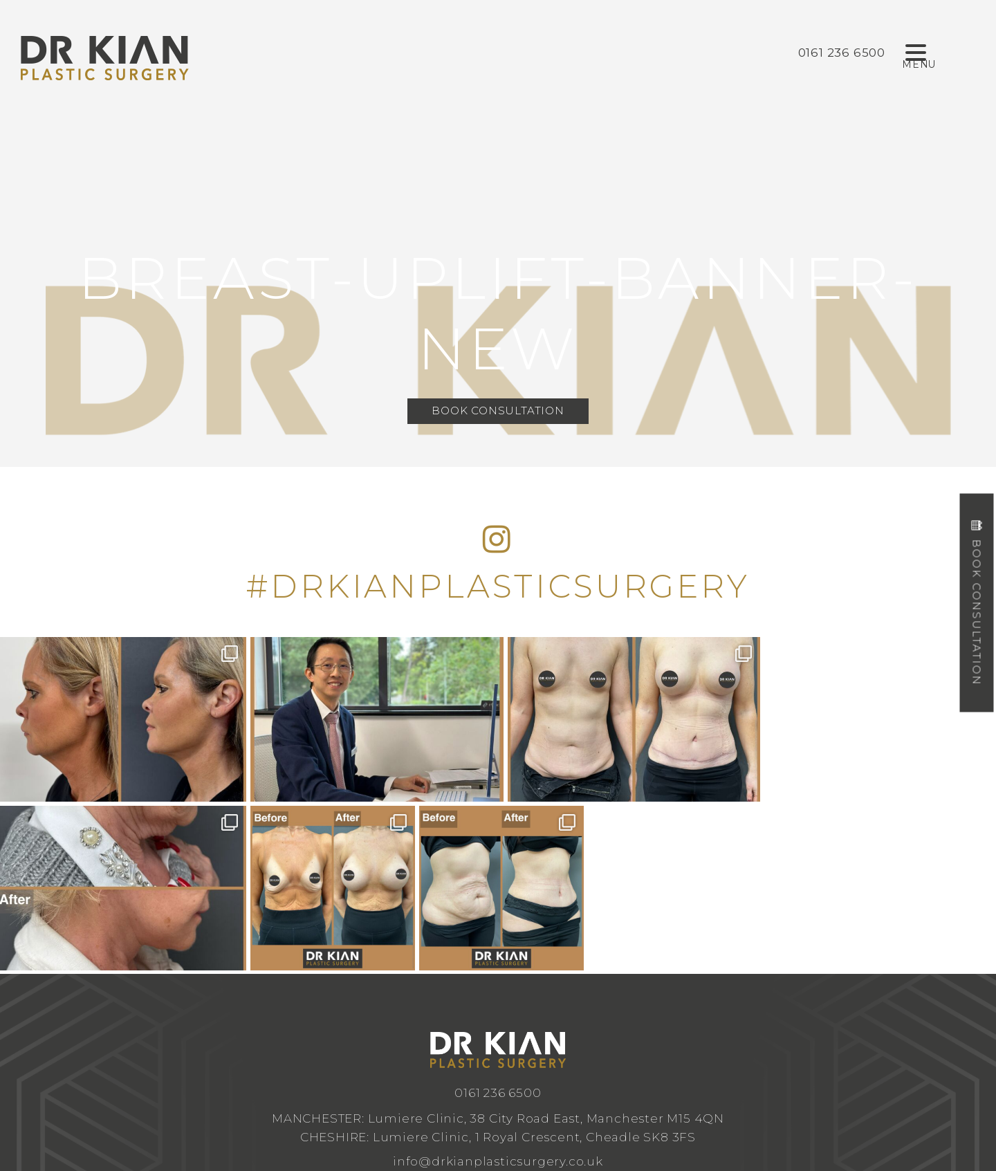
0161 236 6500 (497, 923)
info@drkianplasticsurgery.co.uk (498, 992)
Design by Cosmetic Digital (553, 1081)
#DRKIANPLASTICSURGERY (498, 586)
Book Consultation (498, 411)
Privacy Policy (636, 1081)
